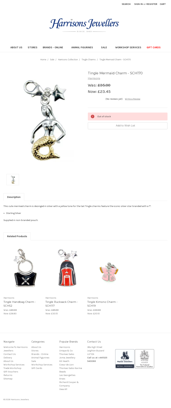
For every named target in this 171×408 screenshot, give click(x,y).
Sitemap (8, 378)
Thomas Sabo (66, 354)
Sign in (138, 4)
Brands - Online (54, 47)
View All (63, 389)
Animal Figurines (83, 47)
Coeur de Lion (66, 364)
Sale (105, 47)
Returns (8, 375)
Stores (32, 47)
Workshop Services (128, 47)
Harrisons (64, 347)
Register (151, 4)
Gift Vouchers (11, 371)
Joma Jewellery (67, 357)
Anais (62, 378)
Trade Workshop (12, 368)
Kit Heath (64, 361)
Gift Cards (154, 47)
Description (14, 197)
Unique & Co (66, 350)
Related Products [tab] (17, 236)
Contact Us (10, 354)
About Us (16, 47)
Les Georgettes (67, 375)
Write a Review (132, 99)
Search (126, 4)
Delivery (8, 357)
